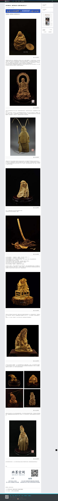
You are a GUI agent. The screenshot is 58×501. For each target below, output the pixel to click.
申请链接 (51, 29)
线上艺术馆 (22, 1)
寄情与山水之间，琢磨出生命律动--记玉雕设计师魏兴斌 (15, 489)
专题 (18, 1)
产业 (16, 1)
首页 (13, 1)
